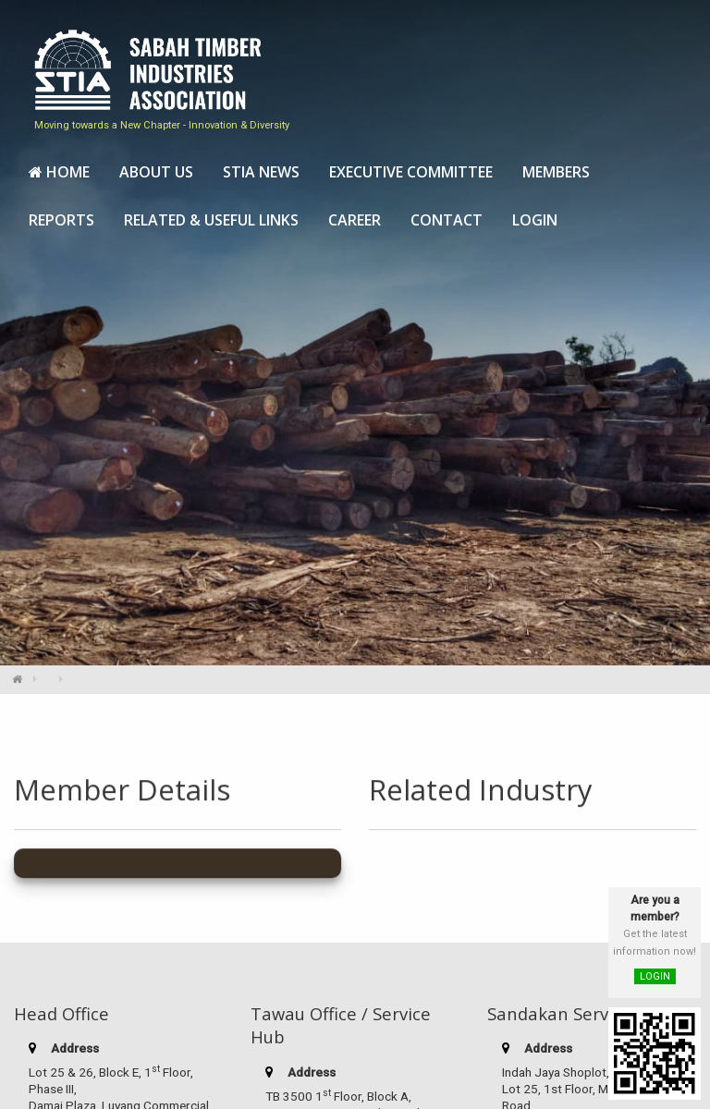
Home (59, 170)
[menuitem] (59, 171)
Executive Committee (411, 170)
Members (556, 170)
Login (534, 218)
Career (354, 218)
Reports (61, 218)
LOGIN (655, 976)
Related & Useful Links (211, 218)
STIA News (261, 170)
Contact (446, 218)
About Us (156, 170)
